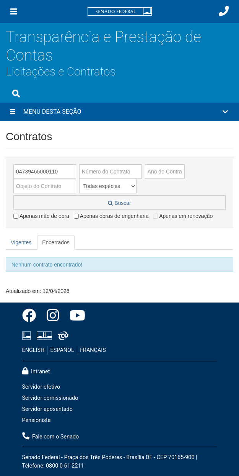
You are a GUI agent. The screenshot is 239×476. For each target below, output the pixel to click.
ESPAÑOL (62, 350)
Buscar (119, 203)
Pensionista (36, 420)
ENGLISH (33, 350)
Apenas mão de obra (41, 216)
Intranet (36, 371)
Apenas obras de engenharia (111, 216)
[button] (119, 112)
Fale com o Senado (50, 436)
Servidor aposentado (47, 409)
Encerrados (56, 242)
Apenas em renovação (183, 216)
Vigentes (21, 242)
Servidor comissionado (50, 398)
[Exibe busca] (16, 93)
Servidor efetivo (41, 387)
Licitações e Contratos (60, 71)
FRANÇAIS (93, 350)
